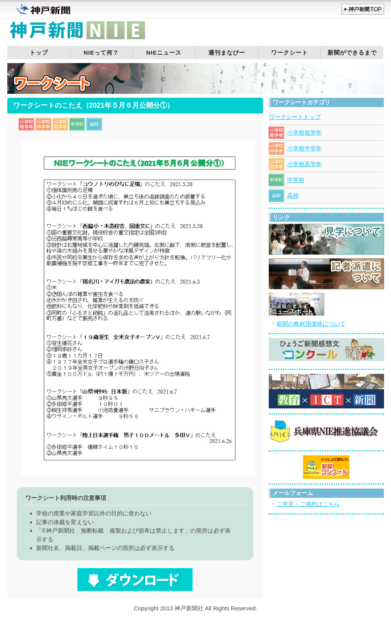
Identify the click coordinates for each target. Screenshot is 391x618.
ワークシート (289, 52)
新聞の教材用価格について (311, 323)
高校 (293, 195)
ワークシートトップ (295, 116)
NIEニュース (163, 52)
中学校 (295, 180)
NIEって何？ (101, 52)
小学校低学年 (304, 132)
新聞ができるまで (352, 52)
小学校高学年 (304, 164)
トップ (39, 52)
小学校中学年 (304, 148)
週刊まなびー (226, 52)
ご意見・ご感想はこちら (308, 504)
